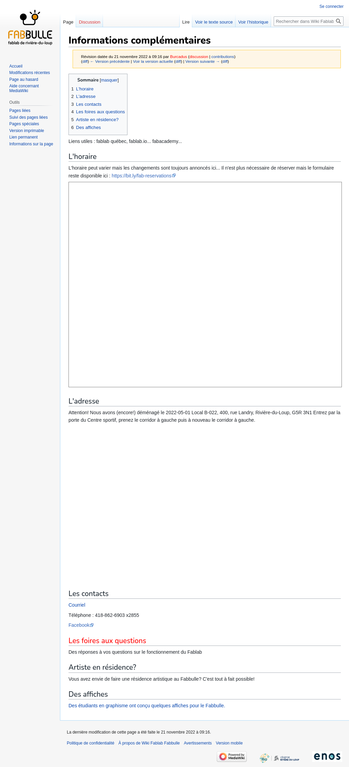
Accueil (15, 66)
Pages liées (19, 110)
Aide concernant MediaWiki (24, 88)
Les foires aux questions (107, 641)
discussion (198, 56)
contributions (222, 56)
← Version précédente (110, 61)
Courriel (77, 605)
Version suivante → (202, 61)
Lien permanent (23, 137)
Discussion (89, 22)
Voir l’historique (253, 22)
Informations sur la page (31, 144)
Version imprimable (26, 130)
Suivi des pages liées (28, 117)
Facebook (79, 625)
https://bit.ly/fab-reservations (141, 175)
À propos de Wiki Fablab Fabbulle (149, 743)
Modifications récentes (29, 72)
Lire (186, 22)
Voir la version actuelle (153, 61)
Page (68, 22)
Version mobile (229, 743)
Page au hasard (23, 79)
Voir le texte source (214, 22)
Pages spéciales (24, 123)
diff (85, 61)
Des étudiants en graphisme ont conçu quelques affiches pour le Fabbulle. (147, 705)
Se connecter (331, 6)
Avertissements (198, 743)
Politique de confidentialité (90, 743)
